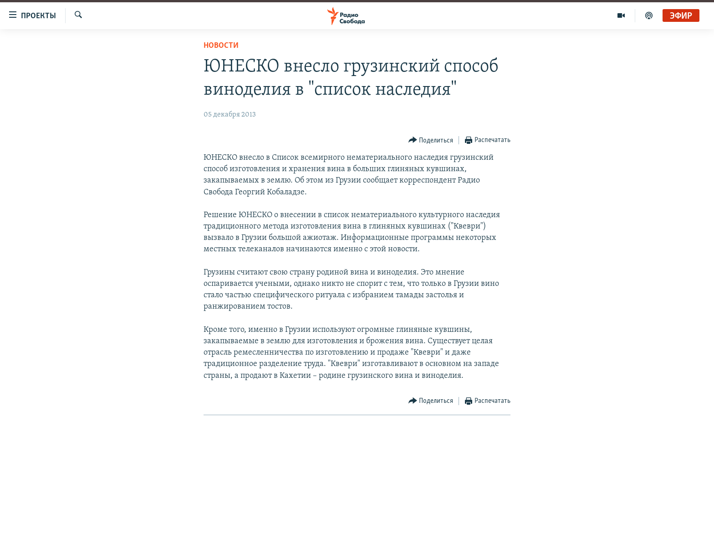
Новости (221, 45)
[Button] (431, 140)
